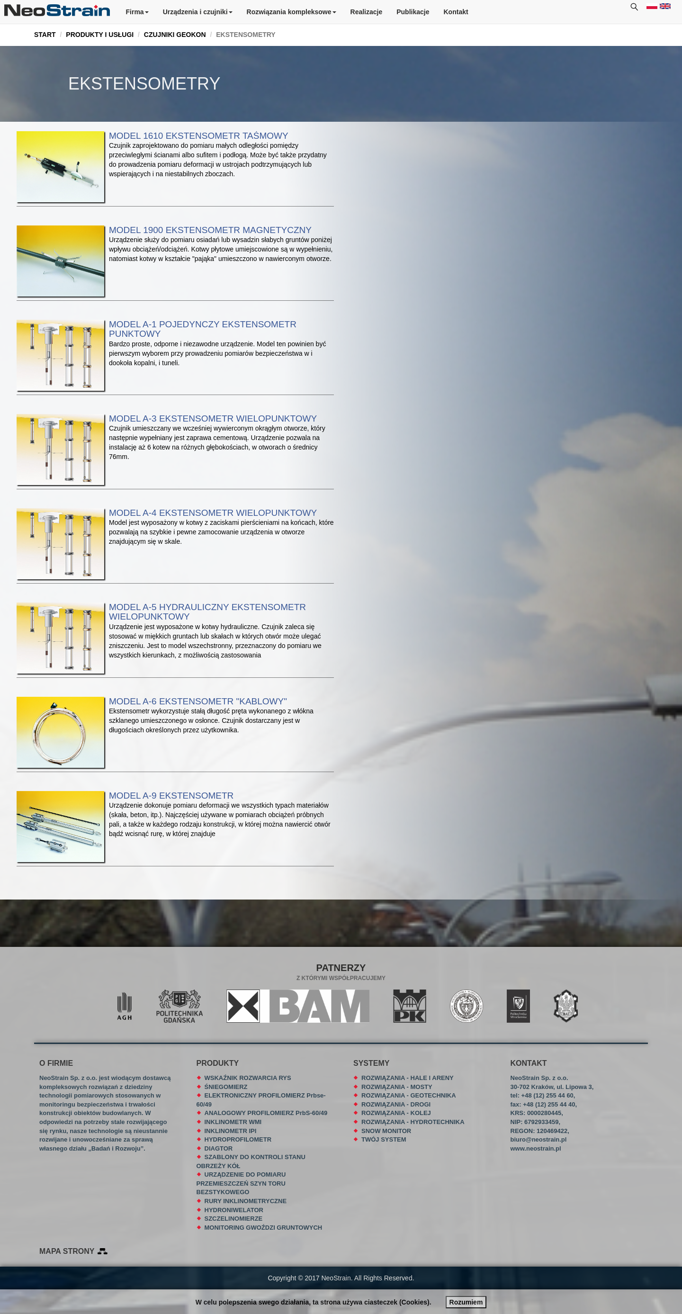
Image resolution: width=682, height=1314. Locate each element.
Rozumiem (466, 1302)
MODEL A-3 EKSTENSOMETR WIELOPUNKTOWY (213, 418)
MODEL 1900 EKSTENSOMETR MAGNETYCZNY (210, 230)
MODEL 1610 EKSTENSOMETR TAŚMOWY (198, 136)
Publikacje (412, 12)
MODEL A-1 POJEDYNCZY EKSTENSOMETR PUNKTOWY (202, 329)
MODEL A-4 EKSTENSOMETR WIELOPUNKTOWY (213, 513)
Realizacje (366, 12)
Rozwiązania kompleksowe (291, 12)
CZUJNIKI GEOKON (175, 34)
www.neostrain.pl (536, 1148)
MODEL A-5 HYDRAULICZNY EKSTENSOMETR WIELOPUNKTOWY (207, 612)
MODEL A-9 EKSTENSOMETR (171, 796)
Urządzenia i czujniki (198, 12)
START (45, 34)
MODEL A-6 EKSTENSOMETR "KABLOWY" (198, 701)
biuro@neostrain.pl (539, 1139)
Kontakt (456, 12)
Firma (137, 12)
